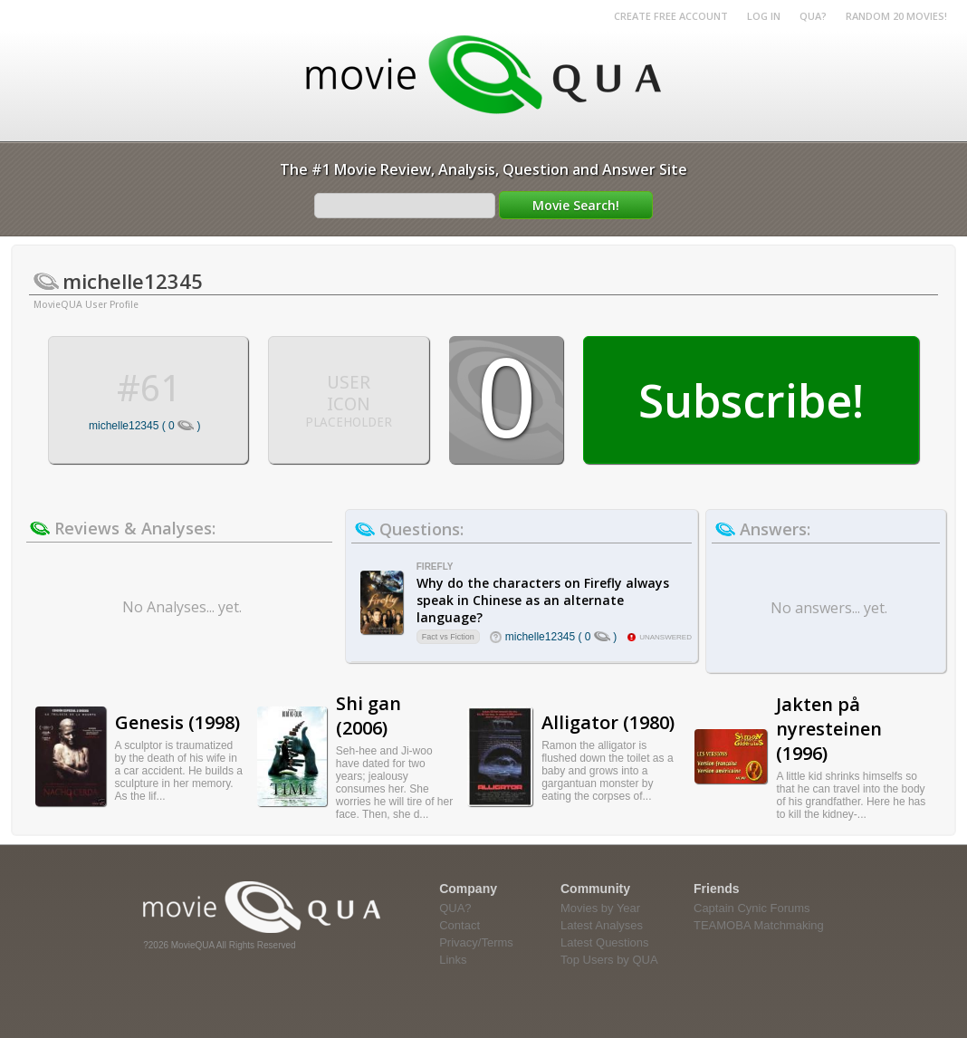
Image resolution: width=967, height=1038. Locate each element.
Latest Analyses (601, 925)
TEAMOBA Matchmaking (759, 925)
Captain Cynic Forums (752, 908)
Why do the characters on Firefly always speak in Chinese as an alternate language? (542, 600)
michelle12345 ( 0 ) (144, 425)
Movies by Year (600, 908)
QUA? (813, 16)
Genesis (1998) (177, 722)
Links (452, 959)
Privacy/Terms (476, 942)
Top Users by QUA (609, 959)
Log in (763, 16)
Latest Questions (604, 942)
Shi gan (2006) (368, 715)
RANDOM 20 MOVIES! (896, 16)
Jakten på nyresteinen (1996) (829, 728)
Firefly (435, 567)
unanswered (665, 637)
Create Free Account (671, 16)
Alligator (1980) (608, 722)
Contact (459, 925)
